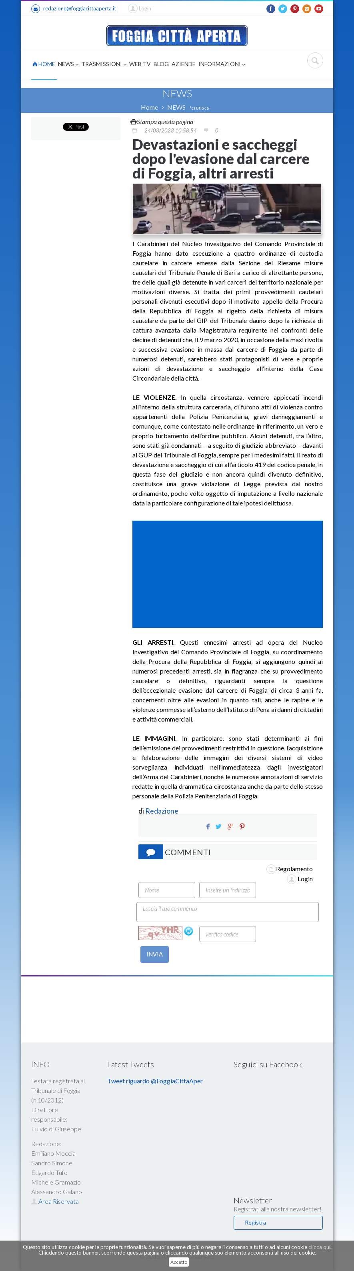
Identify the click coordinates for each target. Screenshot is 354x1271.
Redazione (162, 810)
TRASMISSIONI (103, 65)
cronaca (201, 107)
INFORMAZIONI (221, 65)
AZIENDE (184, 63)
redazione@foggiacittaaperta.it (73, 8)
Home (149, 107)
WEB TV (140, 63)
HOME (43, 63)
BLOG (161, 63)
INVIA (154, 954)
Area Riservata (55, 1201)
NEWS (68, 65)
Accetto (178, 1262)
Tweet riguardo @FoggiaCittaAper (155, 1081)
